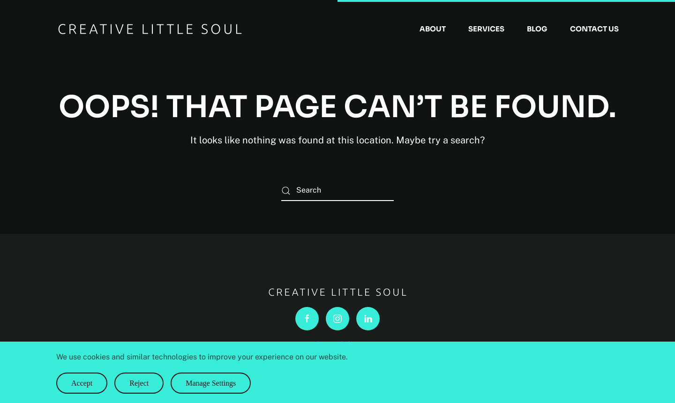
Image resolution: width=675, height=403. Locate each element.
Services (486, 28)
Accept (81, 383)
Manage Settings (211, 383)
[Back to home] (150, 29)
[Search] (337, 190)
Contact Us (594, 28)
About (433, 28)
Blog (537, 28)
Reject (139, 383)
